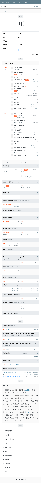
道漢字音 (16, 105)
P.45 (37, 155)
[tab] (6, 11)
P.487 (36, 356)
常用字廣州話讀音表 (19, 79)
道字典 (16, 97)
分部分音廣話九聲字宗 (20, 109)
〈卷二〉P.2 (35, 146)
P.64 (37, 329)
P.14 (37, 152)
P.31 (37, 108)
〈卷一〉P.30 (35, 104)
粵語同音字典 (17, 89)
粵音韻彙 (16, 102)
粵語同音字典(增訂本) (20, 72)
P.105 (36, 91)
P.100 (36, 147)
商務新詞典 (17, 77)
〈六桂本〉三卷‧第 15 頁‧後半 (31, 374)
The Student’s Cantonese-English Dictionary (26, 137)
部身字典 (16, 135)
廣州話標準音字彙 (19, 83)
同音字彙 (16, 93)
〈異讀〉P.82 (35, 81)
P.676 (36, 349)
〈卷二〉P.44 (35, 106)
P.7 (37, 364)
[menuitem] (20, 431)
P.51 (36, 79)
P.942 (36, 339)
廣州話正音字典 (18, 67)
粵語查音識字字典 (19, 86)
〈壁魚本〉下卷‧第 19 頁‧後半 (31, 372)
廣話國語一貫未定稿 (19, 150)
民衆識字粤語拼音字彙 (20, 148)
